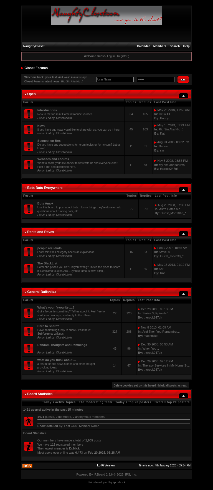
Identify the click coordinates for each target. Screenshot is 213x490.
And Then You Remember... (161, 331)
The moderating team (95, 402)
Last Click (70, 426)
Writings (59, 333)
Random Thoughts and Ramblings (62, 345)
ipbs (116, 482)
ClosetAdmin (64, 118)
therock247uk (169, 168)
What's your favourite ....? (56, 307)
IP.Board (99, 474)
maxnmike (151, 335)
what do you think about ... (56, 360)
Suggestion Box (49, 140)
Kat (162, 133)
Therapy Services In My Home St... (166, 365)
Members (159, 46)
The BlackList (47, 263)
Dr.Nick (74, 448)
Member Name (89, 426)
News (41, 125)
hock (122, 482)
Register (122, 56)
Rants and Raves (40, 232)
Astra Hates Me (169, 209)
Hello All (164, 114)
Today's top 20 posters (133, 402)
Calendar (143, 46)
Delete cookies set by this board (135, 385)
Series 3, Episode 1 (156, 313)
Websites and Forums (53, 159)
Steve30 (164, 252)
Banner (164, 146)
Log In (111, 56)
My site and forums (172, 164)
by (111, 482)
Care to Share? (48, 326)
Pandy (164, 118)
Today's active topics (59, 402)
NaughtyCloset (34, 46)
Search (175, 46)
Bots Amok (45, 203)
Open (31, 94)
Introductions (47, 110)
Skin (90, 482)
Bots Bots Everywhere (44, 188)
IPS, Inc (130, 474)
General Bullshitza (41, 292)
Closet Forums (36, 68)
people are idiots (49, 248)
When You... (151, 348)
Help (186, 46)
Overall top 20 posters (172, 402)
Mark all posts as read (172, 385)
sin (162, 150)
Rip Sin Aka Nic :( (72, 81)
